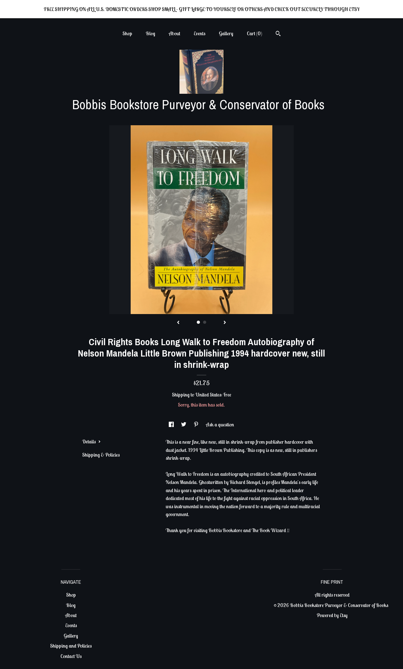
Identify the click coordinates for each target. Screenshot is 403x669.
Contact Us (71, 656)
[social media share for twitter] (184, 424)
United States (208, 394)
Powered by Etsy (332, 615)
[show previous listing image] (178, 323)
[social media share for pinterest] (197, 424)
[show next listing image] (224, 323)
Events (199, 33)
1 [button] (198, 322)
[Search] (278, 34)
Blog (150, 33)
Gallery (226, 33)
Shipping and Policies (71, 646)
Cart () (254, 33)
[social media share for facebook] (172, 424)
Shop (127, 33)
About (174, 33)
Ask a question (220, 424)
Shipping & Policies (101, 455)
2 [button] (204, 322)
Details (91, 441)
